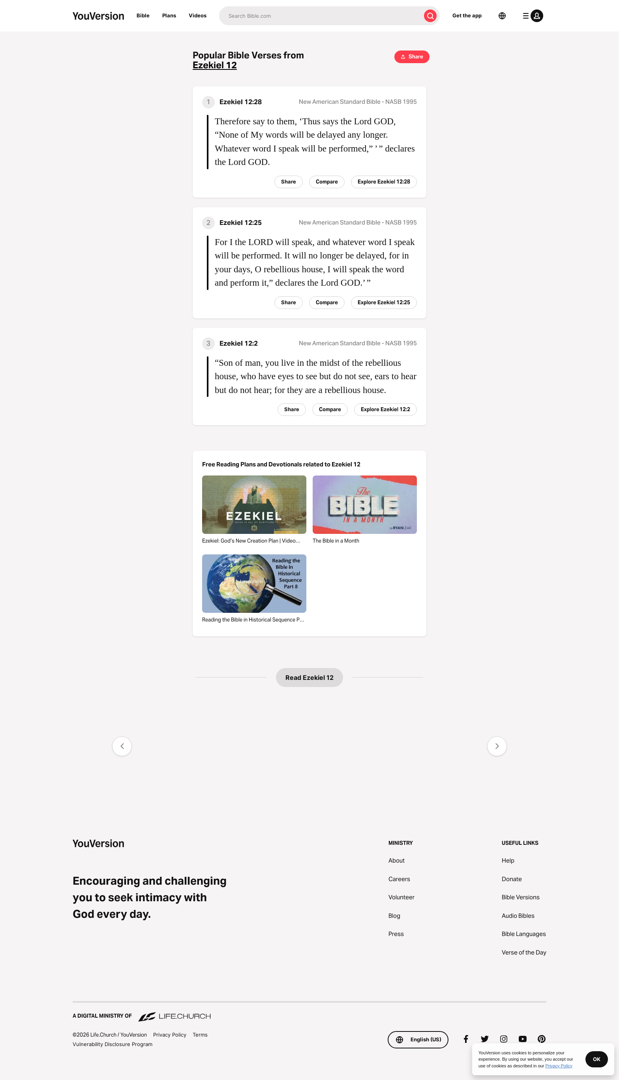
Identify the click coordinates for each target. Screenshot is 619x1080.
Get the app (467, 15)
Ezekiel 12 (215, 65)
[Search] (320, 15)
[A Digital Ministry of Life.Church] (309, 1012)
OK (596, 1059)
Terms (200, 1034)
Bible (143, 15)
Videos (197, 15)
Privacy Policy (169, 1034)
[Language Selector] (502, 16)
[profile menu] (531, 16)
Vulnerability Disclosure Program (112, 1044)
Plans (169, 15)
